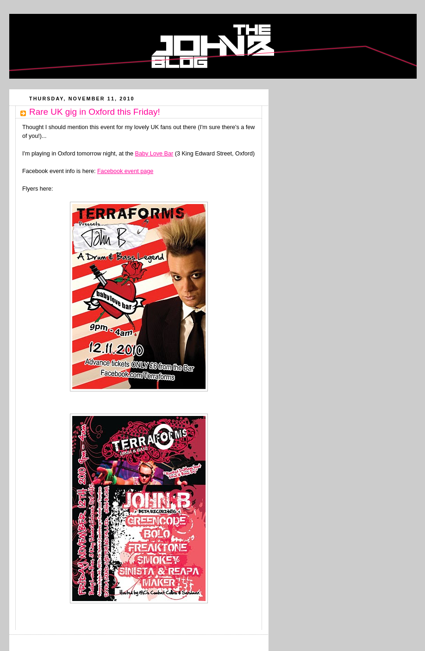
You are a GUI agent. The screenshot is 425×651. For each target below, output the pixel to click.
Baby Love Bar (154, 153)
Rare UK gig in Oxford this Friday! (94, 112)
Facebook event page (125, 171)
